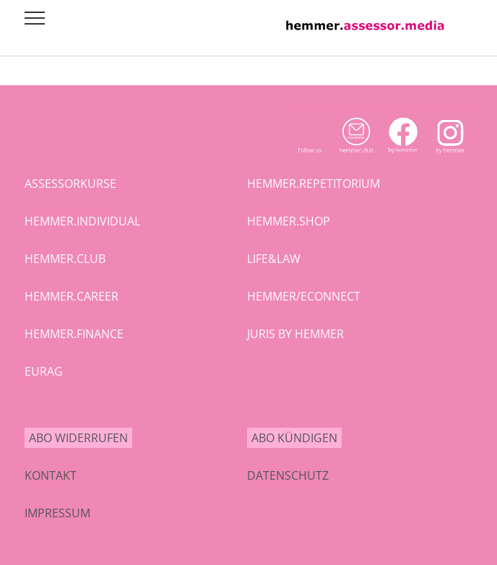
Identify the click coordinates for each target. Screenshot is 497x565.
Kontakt (51, 475)
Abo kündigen (294, 438)
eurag (44, 371)
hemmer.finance (74, 334)
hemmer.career (71, 296)
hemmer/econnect (303, 296)
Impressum (57, 513)
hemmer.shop (288, 221)
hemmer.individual (82, 221)
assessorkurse (70, 183)
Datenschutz (288, 475)
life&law (274, 259)
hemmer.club (65, 259)
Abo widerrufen (78, 438)
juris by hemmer (295, 334)
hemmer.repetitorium (313, 183)
